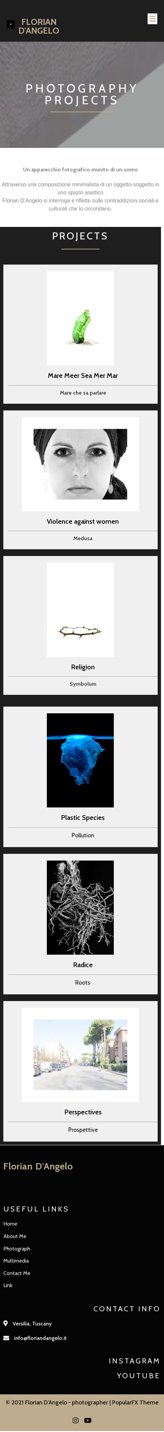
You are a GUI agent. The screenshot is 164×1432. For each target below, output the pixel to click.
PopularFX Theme (135, 1403)
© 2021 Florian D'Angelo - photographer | (59, 1403)
